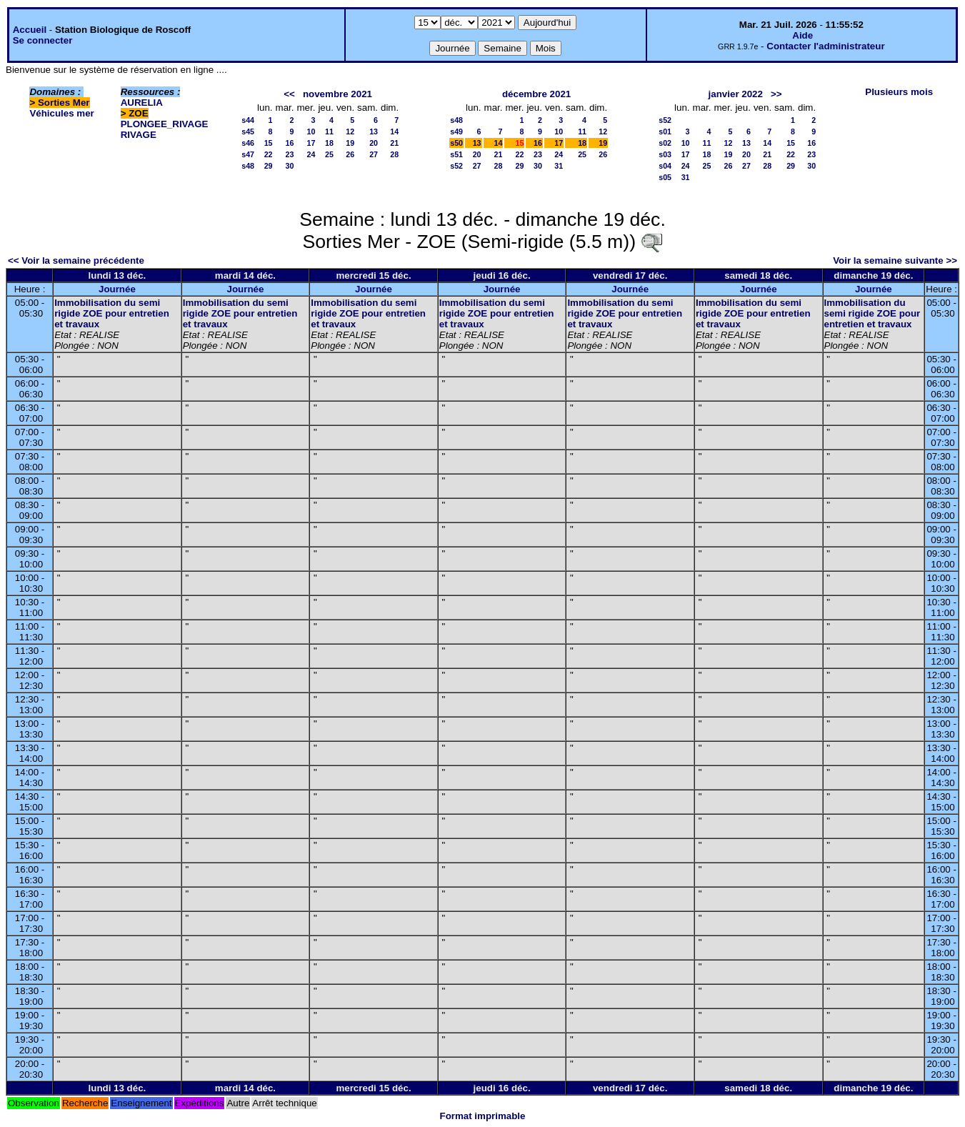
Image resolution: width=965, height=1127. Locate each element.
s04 (665, 166)
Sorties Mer (64, 102)
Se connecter (43, 40)
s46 (247, 143)
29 (268, 166)
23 (290, 154)
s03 (665, 154)
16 (290, 143)
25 (329, 154)
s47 (247, 154)
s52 (456, 166)
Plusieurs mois (899, 91)
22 (268, 154)
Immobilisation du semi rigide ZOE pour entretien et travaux (111, 313)
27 (373, 154)
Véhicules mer (61, 113)
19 (350, 143)
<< (289, 94)
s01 (665, 131)
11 (329, 131)
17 (311, 143)
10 (311, 131)
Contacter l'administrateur (825, 46)
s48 (247, 166)
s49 (456, 131)
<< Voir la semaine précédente (76, 260)
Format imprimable (483, 1116)
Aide (802, 35)
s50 (456, 143)
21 (394, 143)
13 (373, 131)
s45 (247, 131)
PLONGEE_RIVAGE (165, 124)
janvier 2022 (736, 94)
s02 (665, 143)
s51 (456, 154)
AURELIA (142, 102)
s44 (247, 120)
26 (350, 154)
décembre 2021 (536, 94)
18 (329, 143)
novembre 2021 (337, 94)
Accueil (29, 29)
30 (290, 166)
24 (311, 154)
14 (394, 131)
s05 (665, 177)
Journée (117, 289)
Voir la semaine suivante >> (895, 260)
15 (268, 143)
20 (373, 143)
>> (776, 94)
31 (558, 166)
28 (394, 154)
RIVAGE (138, 134)
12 (350, 131)
